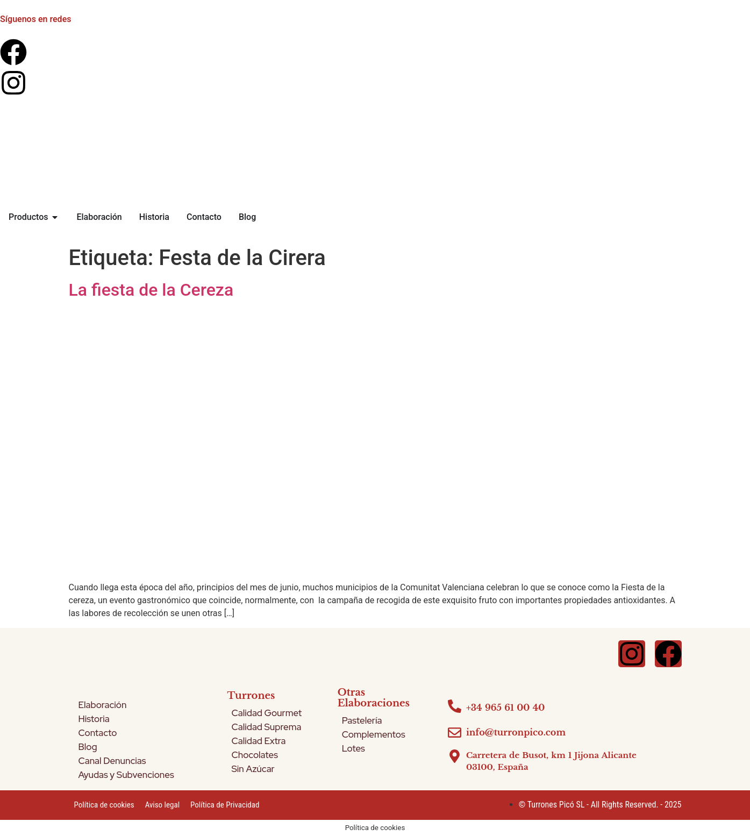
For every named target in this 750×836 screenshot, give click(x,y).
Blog (87, 747)
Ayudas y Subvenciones (126, 775)
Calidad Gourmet (267, 713)
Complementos (373, 734)
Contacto (97, 733)
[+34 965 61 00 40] (454, 706)
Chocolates (255, 755)
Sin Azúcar (253, 769)
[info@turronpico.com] (454, 732)
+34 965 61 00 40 (505, 707)
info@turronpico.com (516, 732)
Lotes (353, 748)
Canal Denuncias (112, 761)
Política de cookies (104, 805)
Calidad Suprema (267, 727)
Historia (94, 719)
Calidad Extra (259, 741)
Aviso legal (162, 805)
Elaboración (102, 705)
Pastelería (362, 720)
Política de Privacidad (224, 805)
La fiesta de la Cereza (151, 290)
